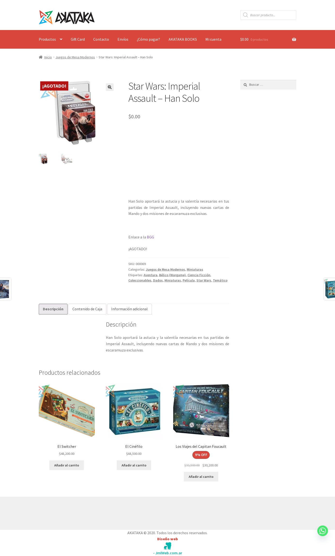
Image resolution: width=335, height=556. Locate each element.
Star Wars (203, 280)
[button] (110, 87)
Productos (47, 39)
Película (189, 280)
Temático (220, 280)
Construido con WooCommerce (64, 512)
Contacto (101, 39)
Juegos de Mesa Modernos (75, 57)
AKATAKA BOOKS (183, 39)
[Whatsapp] (322, 535)
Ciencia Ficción (198, 275)
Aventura (150, 275)
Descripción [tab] (53, 308)
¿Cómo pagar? (148, 39)
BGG (150, 237)
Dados (158, 280)
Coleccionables (139, 280)
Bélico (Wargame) (172, 275)
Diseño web (167, 538)
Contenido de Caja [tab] (87, 308)
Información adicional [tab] (129, 308)
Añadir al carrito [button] (66, 465)
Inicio (48, 57)
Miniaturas (195, 269)
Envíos (122, 39)
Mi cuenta (213, 39)
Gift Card (78, 39)
